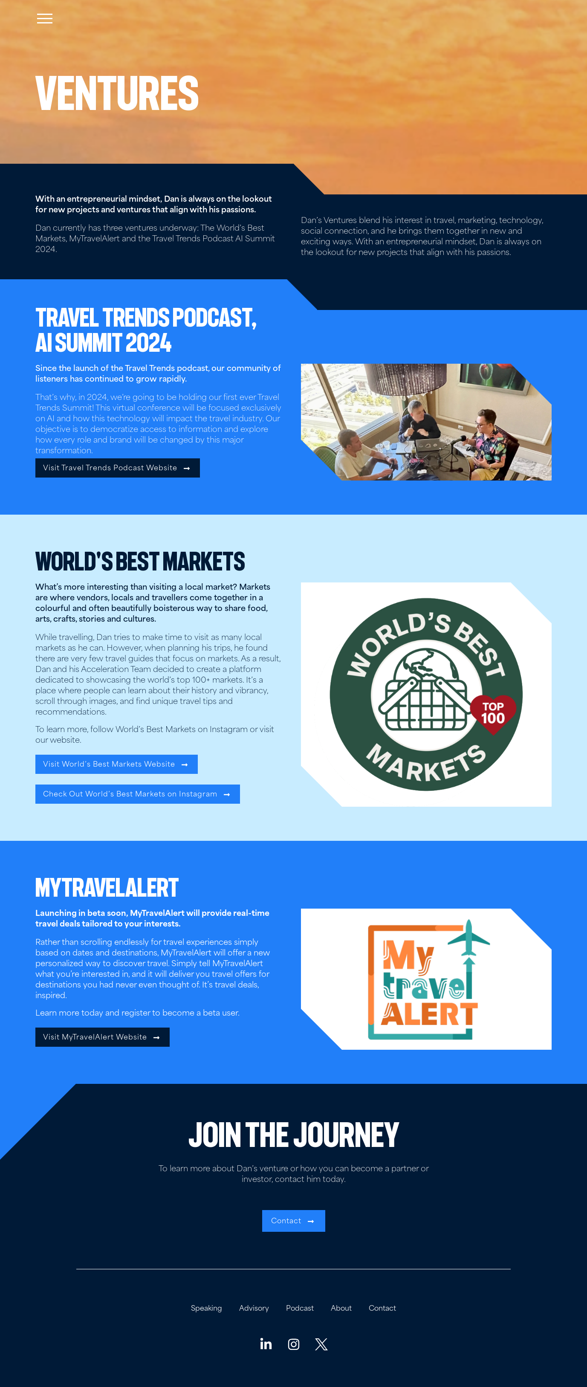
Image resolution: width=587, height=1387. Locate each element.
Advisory (254, 1309)
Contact (382, 1309)
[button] (117, 468)
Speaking (206, 1309)
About (341, 1309)
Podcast (300, 1309)
